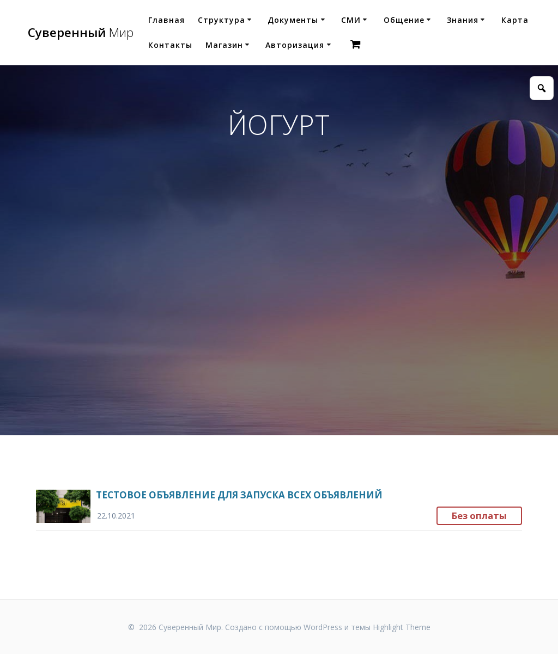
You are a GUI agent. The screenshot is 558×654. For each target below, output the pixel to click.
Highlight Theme (401, 627)
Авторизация (294, 45)
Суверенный (81, 33)
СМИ (351, 20)
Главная (166, 20)
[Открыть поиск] (542, 88)
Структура (221, 20)
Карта (515, 20)
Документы (293, 20)
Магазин (224, 45)
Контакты (170, 45)
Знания (462, 20)
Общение (404, 20)
